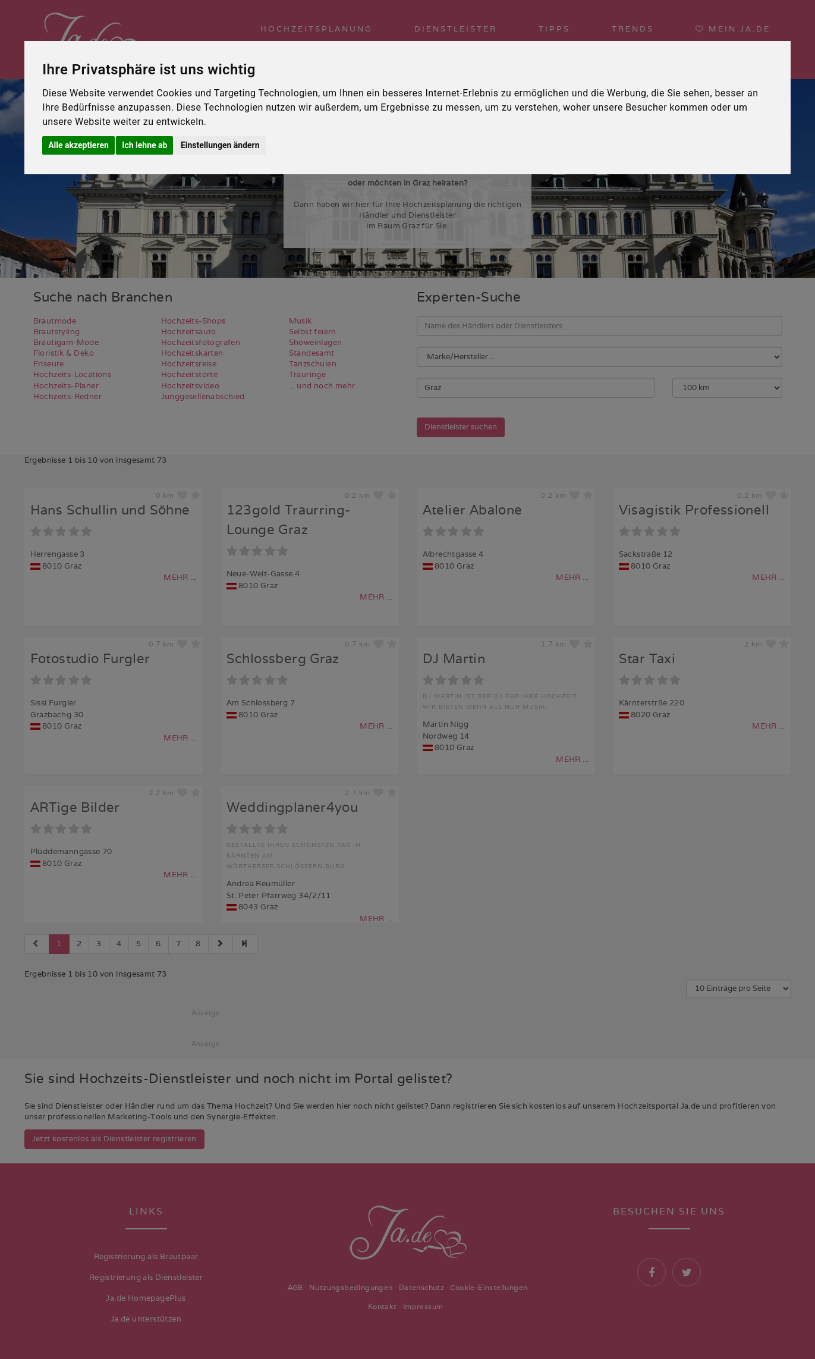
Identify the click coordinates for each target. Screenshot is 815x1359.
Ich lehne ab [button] (144, 145)
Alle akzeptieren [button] (78, 145)
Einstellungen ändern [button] (220, 145)
